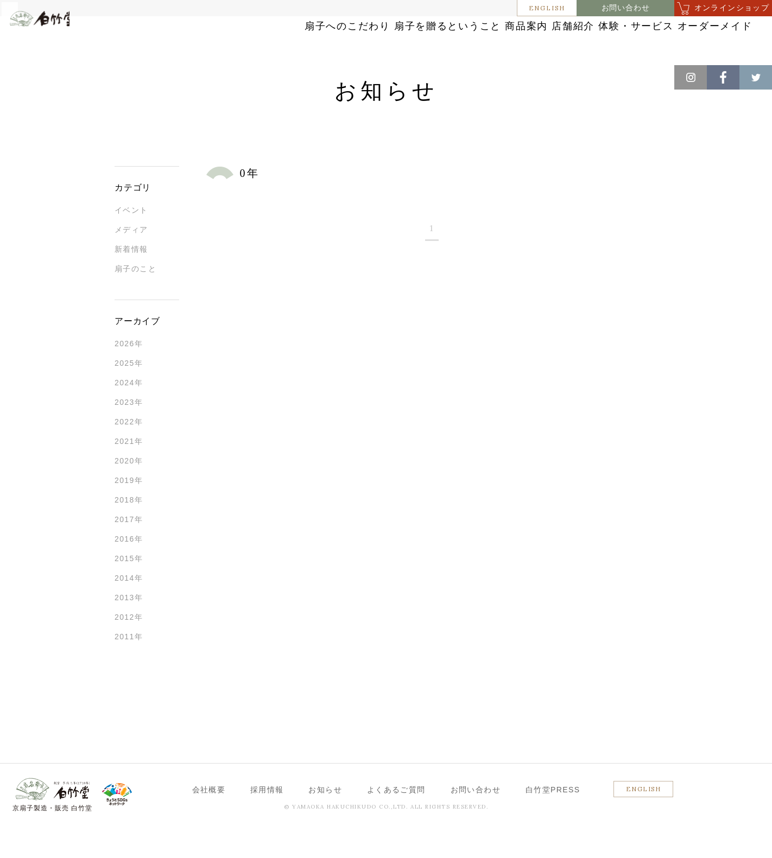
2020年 (129, 490)
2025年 (129, 392)
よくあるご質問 (396, 819)
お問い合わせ (626, 8)
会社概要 (209, 819)
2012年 (129, 646)
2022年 (129, 451)
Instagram (690, 77)
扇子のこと (135, 298)
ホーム (26, 76)
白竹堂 (58, 45)
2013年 (129, 626)
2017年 (129, 548)
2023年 (129, 431)
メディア (131, 259)
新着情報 (131, 278)
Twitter (755, 77)
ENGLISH (547, 8)
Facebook (723, 77)
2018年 (129, 529)
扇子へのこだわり (203, 39)
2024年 (129, 412)
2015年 (129, 587)
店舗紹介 (498, 39)
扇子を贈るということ (323, 39)
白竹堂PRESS (553, 819)
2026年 (129, 372)
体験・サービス (586, 39)
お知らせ (66, 76)
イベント (131, 239)
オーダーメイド (687, 39)
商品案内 (424, 39)
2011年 (129, 666)
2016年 (129, 568)
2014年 (129, 607)
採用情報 (267, 819)
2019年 (129, 509)
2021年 (129, 470)
